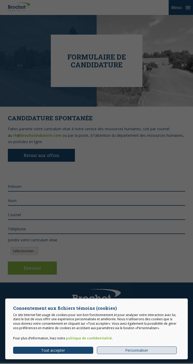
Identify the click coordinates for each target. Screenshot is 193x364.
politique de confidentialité (89, 341)
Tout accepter (53, 353)
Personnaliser (136, 353)
